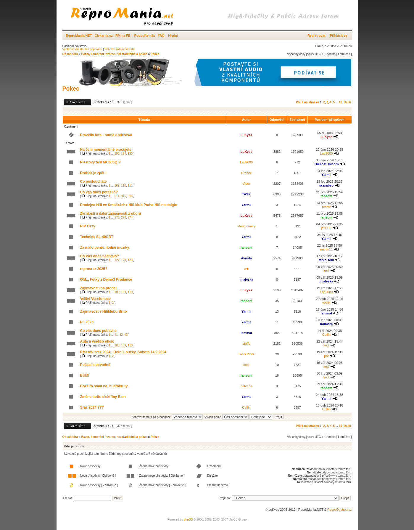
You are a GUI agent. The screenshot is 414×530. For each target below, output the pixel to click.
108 (117, 292)
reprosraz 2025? (93, 269)
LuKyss (246, 135)
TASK (246, 194)
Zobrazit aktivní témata (119, 49)
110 (123, 185)
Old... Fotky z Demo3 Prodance (106, 279)
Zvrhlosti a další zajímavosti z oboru (110, 213)
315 (123, 196)
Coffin (326, 334)
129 (130, 260)
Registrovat (316, 35)
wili (246, 269)
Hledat (173, 35)
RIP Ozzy (87, 226)
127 (117, 260)
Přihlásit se (338, 35)
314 (117, 196)
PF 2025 (87, 322)
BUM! (84, 375)
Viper (246, 183)
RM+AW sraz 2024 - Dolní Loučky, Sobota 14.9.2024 (123, 352)
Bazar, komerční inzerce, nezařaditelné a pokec (114, 54)
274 (130, 217)
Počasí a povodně (95, 365)
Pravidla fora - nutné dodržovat (106, 135)
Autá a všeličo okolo (97, 341)
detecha (246, 386)
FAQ (161, 35)
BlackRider (246, 354)
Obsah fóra (70, 54)
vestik (326, 302)
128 (123, 260)
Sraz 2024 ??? (92, 407)
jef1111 (326, 228)
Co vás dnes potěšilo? (99, 192)
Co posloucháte (93, 181)
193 (117, 153)
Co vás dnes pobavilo (98, 331)
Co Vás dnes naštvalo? (99, 256)
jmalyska (246, 279)
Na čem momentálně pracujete (105, 149)
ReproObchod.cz (339, 509)
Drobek (246, 173)
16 (340, 102)
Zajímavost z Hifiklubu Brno (103, 311)
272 (117, 217)
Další (347, 102)
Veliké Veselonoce (95, 299)
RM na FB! (123, 35)
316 (130, 196)
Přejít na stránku (307, 102)
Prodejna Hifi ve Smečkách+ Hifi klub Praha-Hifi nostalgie (128, 205)
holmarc (326, 324)
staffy (246, 343)
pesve (326, 206)
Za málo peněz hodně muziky (104, 247)
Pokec (155, 54)
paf (326, 356)
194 (123, 153)
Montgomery (246, 226)
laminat (326, 313)
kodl (326, 270)
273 (123, 217)
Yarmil (326, 174)
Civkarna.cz (104, 35)
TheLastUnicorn (326, 164)
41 (116, 334)
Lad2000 (326, 153)
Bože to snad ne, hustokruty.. (104, 386)
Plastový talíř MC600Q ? (100, 162)
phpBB (188, 519)
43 (126, 334)
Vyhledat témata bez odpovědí (82, 49)
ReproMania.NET (79, 35)
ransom (326, 196)
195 (130, 153)
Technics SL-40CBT (96, 237)
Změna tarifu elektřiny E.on (103, 397)
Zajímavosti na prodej (98, 288)
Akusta (246, 258)
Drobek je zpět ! (93, 173)
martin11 (326, 249)
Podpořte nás (144, 35)
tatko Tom (326, 260)
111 (130, 185)
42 (121, 334)
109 (117, 185)
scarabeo (326, 185)
